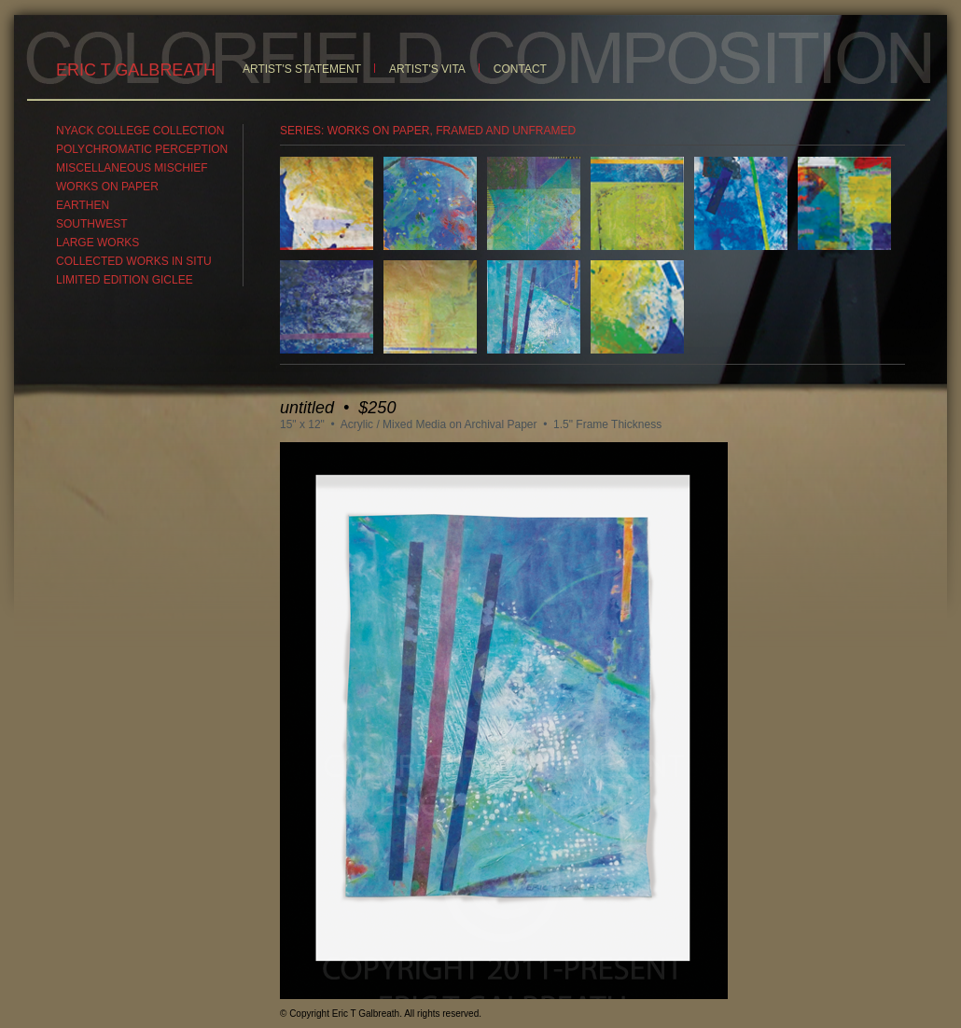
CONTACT (520, 69)
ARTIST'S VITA (427, 69)
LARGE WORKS (97, 242)
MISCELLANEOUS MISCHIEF (132, 167)
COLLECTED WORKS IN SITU (134, 261)
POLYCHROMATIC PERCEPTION (142, 149)
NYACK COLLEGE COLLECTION (140, 130)
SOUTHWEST (92, 223)
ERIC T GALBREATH (136, 70)
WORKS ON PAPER (107, 186)
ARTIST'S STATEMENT (302, 69)
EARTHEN (82, 205)
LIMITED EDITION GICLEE (124, 279)
